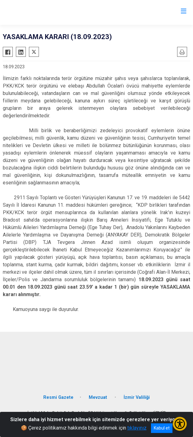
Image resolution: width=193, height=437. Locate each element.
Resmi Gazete (58, 397)
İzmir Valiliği (137, 397)
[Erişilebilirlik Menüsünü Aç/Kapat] (180, 424)
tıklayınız (137, 428)
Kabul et (162, 428)
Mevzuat (98, 397)
